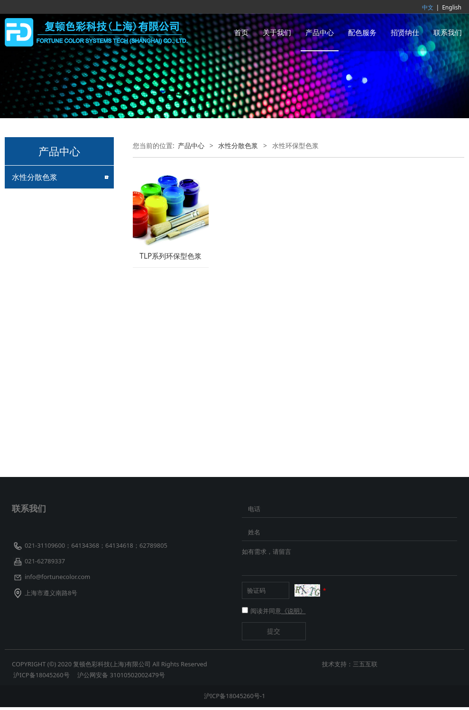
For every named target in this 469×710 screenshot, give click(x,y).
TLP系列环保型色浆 (170, 256)
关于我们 (277, 32)
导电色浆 (25, 382)
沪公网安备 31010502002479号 (121, 677)
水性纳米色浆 (32, 416)
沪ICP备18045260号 (42, 677)
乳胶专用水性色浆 (38, 232)
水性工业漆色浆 (35, 366)
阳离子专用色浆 (35, 282)
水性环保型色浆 (35, 332)
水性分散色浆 (34, 177)
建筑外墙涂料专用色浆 (45, 199)
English (451, 7)
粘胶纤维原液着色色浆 (45, 249)
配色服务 (362, 32)
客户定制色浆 (32, 433)
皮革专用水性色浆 (38, 266)
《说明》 (293, 613)
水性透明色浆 (32, 349)
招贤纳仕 (405, 32)
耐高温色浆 (29, 449)
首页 (241, 32)
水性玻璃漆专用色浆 (42, 215)
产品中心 (319, 32)
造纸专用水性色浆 (38, 316)
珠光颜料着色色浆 (38, 299)
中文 (427, 7)
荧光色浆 (25, 399)
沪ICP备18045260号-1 (235, 698)
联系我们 (447, 32)
